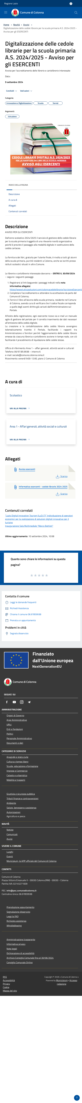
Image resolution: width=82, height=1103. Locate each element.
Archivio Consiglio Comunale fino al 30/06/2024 (30, 958)
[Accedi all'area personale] (71, 3)
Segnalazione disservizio (18, 912)
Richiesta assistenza (16, 921)
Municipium (62, 980)
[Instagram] (22, 702)
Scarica (61, 476)
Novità (16, 24)
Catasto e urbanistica (17, 775)
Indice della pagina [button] (18, 184)
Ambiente (11, 803)
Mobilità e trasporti (16, 780)
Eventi (10, 856)
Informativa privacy (16, 944)
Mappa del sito (10, 990)
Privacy (6, 984)
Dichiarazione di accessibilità (20, 953)
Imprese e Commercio (17, 770)
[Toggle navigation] (5, 12)
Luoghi (10, 852)
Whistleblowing (14, 925)
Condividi (12, 91)
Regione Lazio (11, 3)
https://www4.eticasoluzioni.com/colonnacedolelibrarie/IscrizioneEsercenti (46, 289)
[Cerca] (76, 12)
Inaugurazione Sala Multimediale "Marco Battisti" (29, 526)
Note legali (12, 948)
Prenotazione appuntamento (20, 907)
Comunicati (12, 834)
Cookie (6, 987)
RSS (5, 977)
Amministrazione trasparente (21, 939)
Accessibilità (9, 980)
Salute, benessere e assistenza (21, 807)
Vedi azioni (26, 91)
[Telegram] (29, 702)
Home (6, 24)
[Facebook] (7, 702)
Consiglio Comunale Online (20, 962)
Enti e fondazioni (15, 729)
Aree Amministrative (17, 720)
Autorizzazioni (13, 812)
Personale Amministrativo (19, 738)
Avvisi (26, 24)
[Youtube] (14, 702)
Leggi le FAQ (13, 916)
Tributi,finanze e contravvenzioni (22, 798)
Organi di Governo (15, 715)
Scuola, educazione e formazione (22, 766)
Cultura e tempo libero (17, 761)
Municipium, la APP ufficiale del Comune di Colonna (31, 861)
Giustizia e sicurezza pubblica (21, 794)
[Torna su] (77, 1098)
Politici (10, 733)
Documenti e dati (15, 743)
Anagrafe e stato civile (17, 757)
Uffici (9, 724)
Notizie (10, 829)
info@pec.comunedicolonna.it (21, 890)
